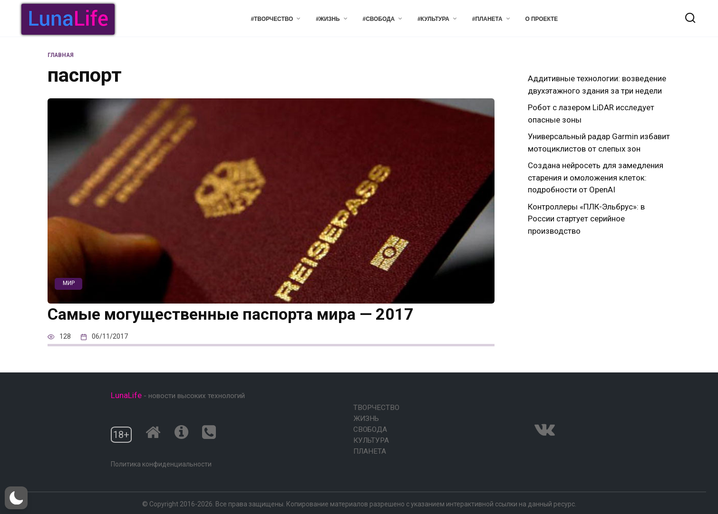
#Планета (487, 19)
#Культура (433, 19)
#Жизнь (328, 19)
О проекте (541, 19)
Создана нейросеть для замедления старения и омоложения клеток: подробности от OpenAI (595, 177)
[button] (16, 497)
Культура (371, 440)
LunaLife (126, 395)
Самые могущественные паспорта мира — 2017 (231, 314)
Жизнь (366, 418)
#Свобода (379, 19)
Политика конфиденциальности (161, 464)
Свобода (370, 429)
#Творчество (272, 19)
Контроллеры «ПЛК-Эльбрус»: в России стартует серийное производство (586, 219)
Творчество (376, 407)
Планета (369, 451)
